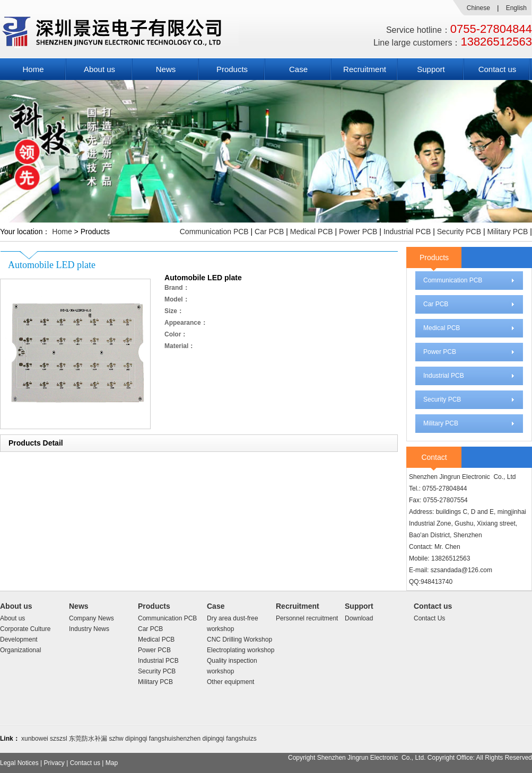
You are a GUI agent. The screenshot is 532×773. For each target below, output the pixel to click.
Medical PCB (311, 231)
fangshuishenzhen (174, 738)
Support (431, 69)
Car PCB (269, 231)
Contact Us (429, 618)
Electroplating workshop (240, 650)
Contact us (497, 69)
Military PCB (507, 231)
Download (359, 618)
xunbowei (34, 738)
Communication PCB (214, 231)
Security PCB (459, 231)
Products (232, 69)
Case (298, 69)
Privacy (54, 763)
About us (99, 69)
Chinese (478, 8)
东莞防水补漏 (88, 738)
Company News (91, 618)
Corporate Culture (25, 629)
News (166, 69)
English (516, 8)
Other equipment (230, 682)
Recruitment (364, 69)
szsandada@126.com (461, 570)
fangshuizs (241, 738)
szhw (116, 738)
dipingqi (136, 738)
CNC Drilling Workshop (239, 639)
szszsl (58, 738)
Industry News (89, 629)
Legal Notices (19, 763)
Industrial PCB (407, 231)
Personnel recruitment (307, 618)
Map (112, 763)
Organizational (20, 650)
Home (32, 69)
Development (19, 639)
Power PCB (358, 231)
